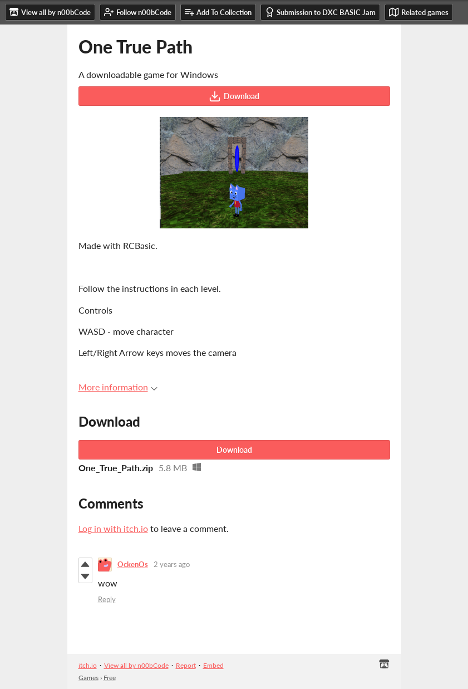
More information (117, 387)
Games (88, 677)
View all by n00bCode (136, 665)
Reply (107, 599)
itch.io (87, 665)
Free (110, 677)
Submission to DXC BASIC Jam (320, 12)
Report (186, 665)
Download (234, 96)
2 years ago (172, 564)
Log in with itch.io (113, 528)
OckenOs (132, 564)
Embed (213, 665)
